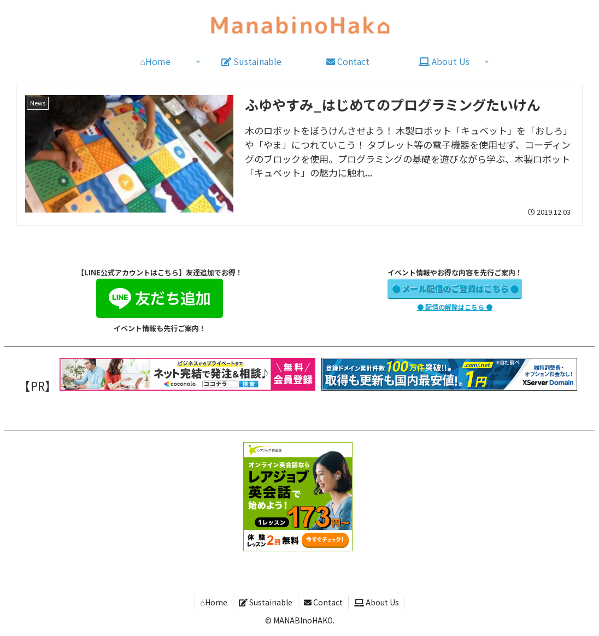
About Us (376, 602)
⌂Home (213, 602)
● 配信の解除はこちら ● (454, 306)
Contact (323, 602)
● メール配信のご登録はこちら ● (455, 288)
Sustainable (265, 602)
